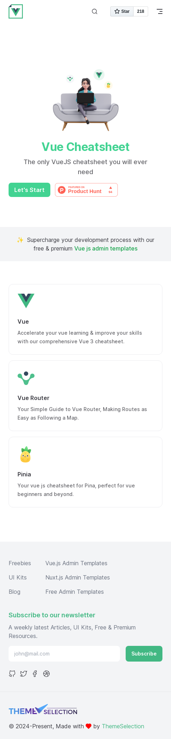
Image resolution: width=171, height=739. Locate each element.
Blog (14, 591)
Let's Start (29, 189)
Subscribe (144, 654)
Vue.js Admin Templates (76, 563)
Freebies (20, 563)
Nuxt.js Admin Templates (77, 577)
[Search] (94, 11)
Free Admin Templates (74, 591)
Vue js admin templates (105, 248)
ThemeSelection (123, 726)
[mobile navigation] (159, 11)
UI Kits (18, 577)
